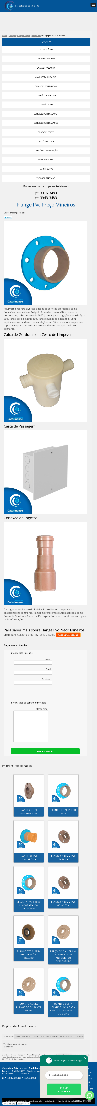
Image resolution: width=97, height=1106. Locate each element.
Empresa (88, 1072)
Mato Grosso (66, 1036)
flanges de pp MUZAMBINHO (29, 811)
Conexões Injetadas (46, 141)
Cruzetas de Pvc (46, 159)
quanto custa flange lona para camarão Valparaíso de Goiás (63, 1008)
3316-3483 (23, 6)
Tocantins (79, 1036)
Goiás (35, 1036)
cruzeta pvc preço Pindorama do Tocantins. (29, 905)
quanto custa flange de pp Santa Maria (28, 1007)
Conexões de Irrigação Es (46, 123)
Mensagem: (30, 724)
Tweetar (8, 217)
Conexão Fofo (46, 104)
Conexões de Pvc (46, 132)
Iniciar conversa (64, 1089)
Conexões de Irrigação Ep (46, 114)
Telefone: (33, 681)
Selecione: (9, 1036)
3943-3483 (35, 6)
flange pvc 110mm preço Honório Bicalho (28, 954)
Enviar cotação (45, 751)
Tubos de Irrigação (46, 178)
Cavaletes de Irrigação (46, 86)
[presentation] (30, 694)
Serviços (46, 42)
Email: (33, 671)
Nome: (33, 661)
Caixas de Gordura (46, 58)
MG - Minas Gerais (49, 1036)
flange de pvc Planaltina (29, 857)
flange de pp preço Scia (63, 811)
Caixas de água (46, 49)
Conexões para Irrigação (46, 150)
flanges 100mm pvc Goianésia (63, 903)
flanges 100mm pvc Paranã (63, 857)
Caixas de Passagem (46, 68)
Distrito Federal (23, 1036)
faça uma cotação (68, 634)
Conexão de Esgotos (46, 95)
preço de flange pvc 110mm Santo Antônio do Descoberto (63, 956)
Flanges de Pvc (46, 169)
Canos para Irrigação (46, 77)
